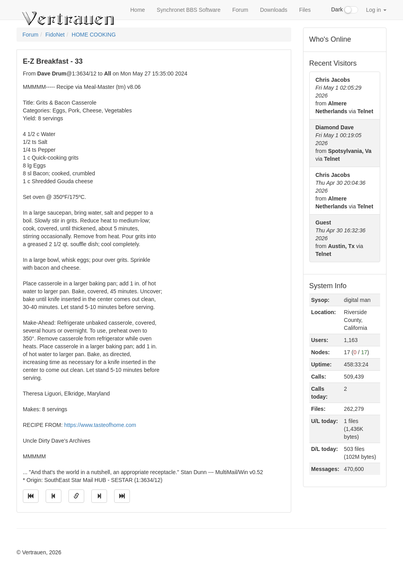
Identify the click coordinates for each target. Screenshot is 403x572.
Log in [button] (376, 10)
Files (305, 10)
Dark (344, 9)
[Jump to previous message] (53, 496)
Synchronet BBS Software (188, 10)
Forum (240, 10)
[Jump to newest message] (122, 496)
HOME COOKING (94, 34)
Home (137, 10)
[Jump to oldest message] (31, 496)
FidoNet (55, 34)
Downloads (273, 10)
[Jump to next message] (99, 496)
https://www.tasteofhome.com (100, 425)
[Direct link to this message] (76, 496)
